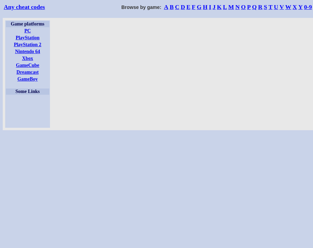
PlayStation (27, 37)
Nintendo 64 (27, 51)
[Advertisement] (27, 111)
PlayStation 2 (27, 44)
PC (27, 30)
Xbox (27, 58)
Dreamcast (28, 72)
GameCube (27, 65)
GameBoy (27, 79)
